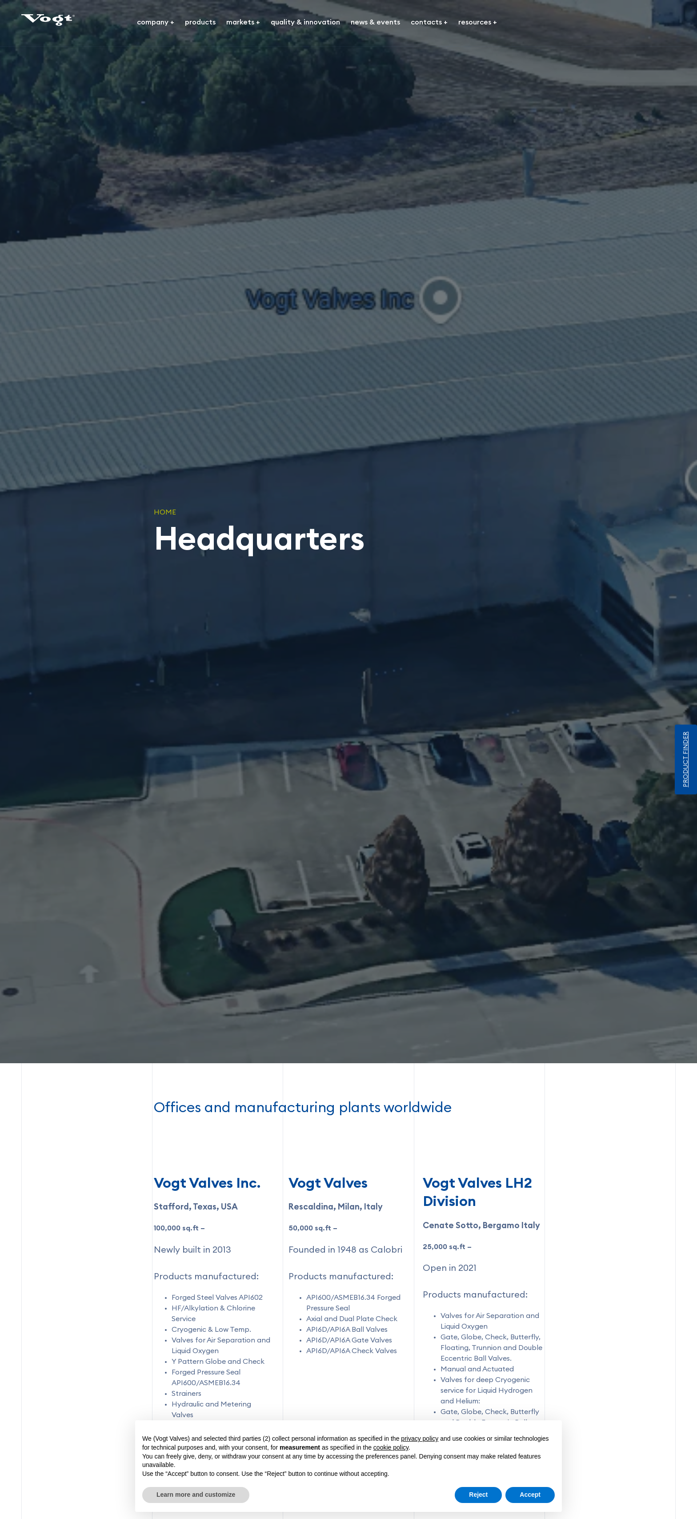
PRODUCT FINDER (686, 760)
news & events (375, 22)
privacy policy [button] (419, 1438)
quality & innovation (305, 22)
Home (165, 512)
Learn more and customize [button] (195, 1494)
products (200, 22)
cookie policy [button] (391, 1447)
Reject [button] (478, 1494)
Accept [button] (530, 1494)
